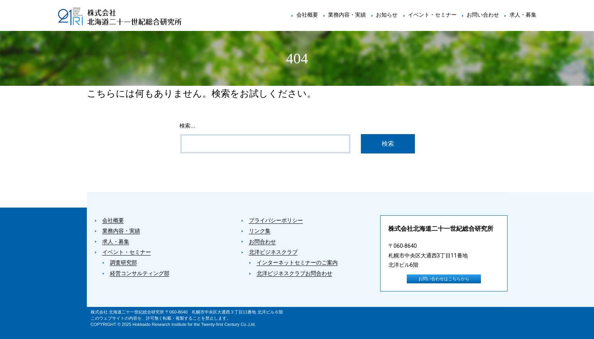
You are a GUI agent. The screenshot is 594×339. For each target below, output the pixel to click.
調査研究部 (123, 262)
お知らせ (387, 15)
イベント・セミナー (432, 15)
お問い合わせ (483, 15)
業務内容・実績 (347, 15)
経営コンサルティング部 (139, 273)
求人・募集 (522, 15)
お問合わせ (262, 241)
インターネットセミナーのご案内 (297, 262)
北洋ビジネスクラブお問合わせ (294, 273)
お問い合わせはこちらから (443, 278)
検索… (187, 126)
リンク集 (260, 231)
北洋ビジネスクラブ (273, 252)
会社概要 (307, 15)
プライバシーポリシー (276, 220)
